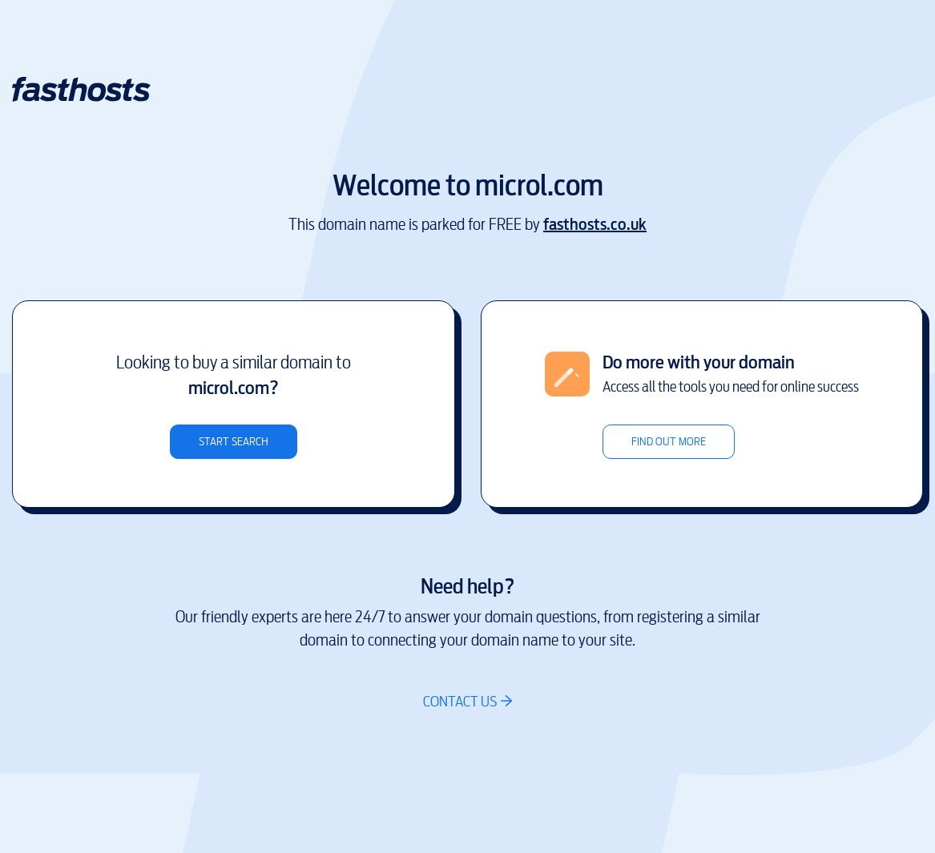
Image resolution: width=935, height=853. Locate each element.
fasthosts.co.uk (595, 224)
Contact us (460, 701)
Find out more (668, 441)
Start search (233, 441)
